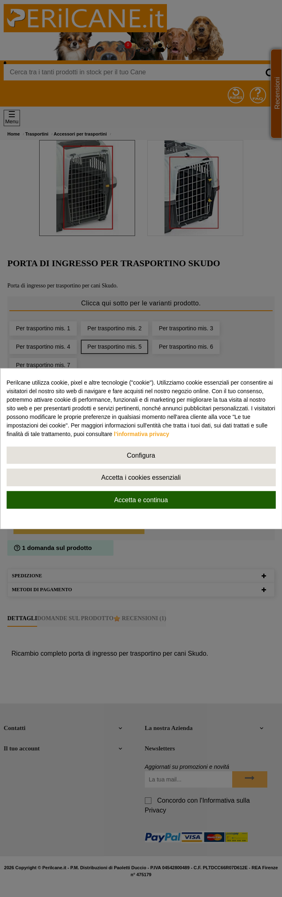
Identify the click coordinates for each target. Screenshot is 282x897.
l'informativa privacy (141, 433)
